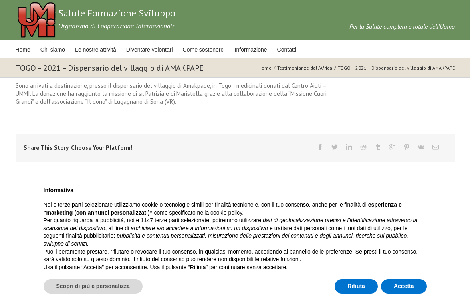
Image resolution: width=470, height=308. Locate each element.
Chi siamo (52, 49)
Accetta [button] (404, 286)
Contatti (286, 49)
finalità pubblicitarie (89, 235)
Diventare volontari (149, 49)
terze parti (167, 220)
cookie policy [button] (226, 212)
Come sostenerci (204, 49)
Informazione (251, 49)
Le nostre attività (95, 49)
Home (23, 49)
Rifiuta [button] (356, 286)
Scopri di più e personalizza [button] (93, 286)
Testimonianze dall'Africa (304, 68)
